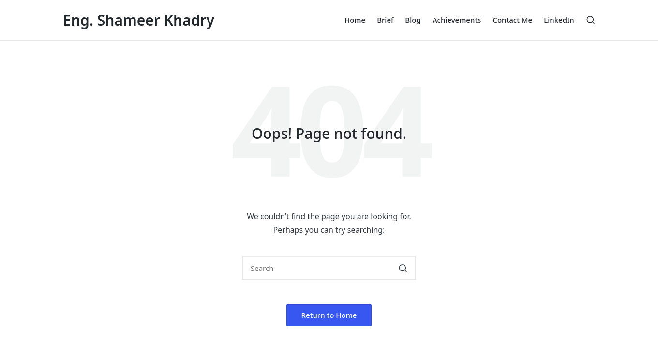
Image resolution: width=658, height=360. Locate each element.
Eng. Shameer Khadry (138, 20)
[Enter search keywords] (329, 268)
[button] (403, 268)
